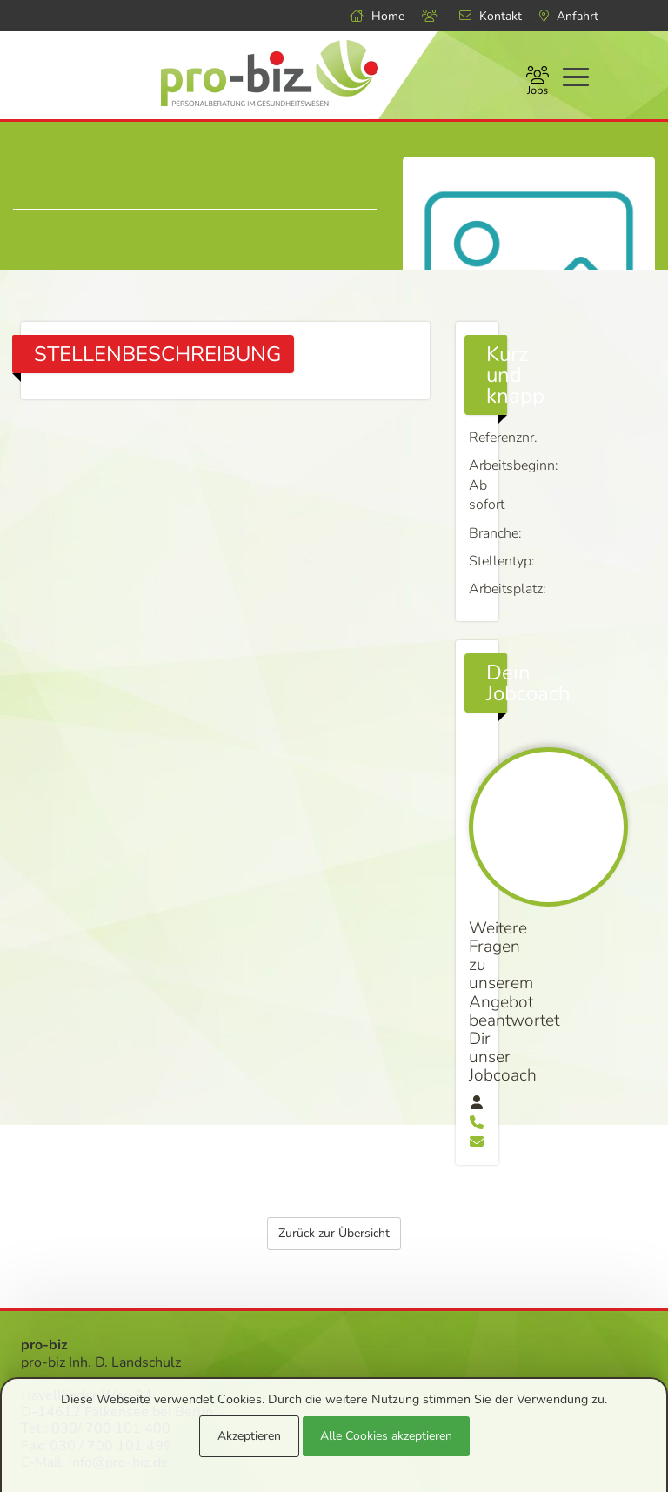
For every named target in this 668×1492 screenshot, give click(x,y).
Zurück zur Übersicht (334, 1040)
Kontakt (490, 16)
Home (377, 16)
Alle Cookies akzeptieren (386, 1436)
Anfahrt (568, 16)
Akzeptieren (249, 1436)
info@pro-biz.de (119, 1268)
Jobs (537, 82)
